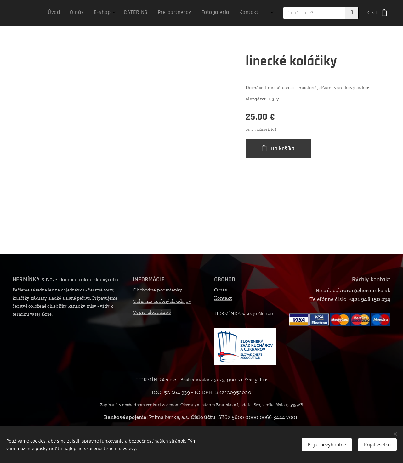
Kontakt (223, 298)
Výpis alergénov (152, 312)
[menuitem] (191, 13)
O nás (220, 290)
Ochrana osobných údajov (162, 301)
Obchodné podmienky (157, 290)
